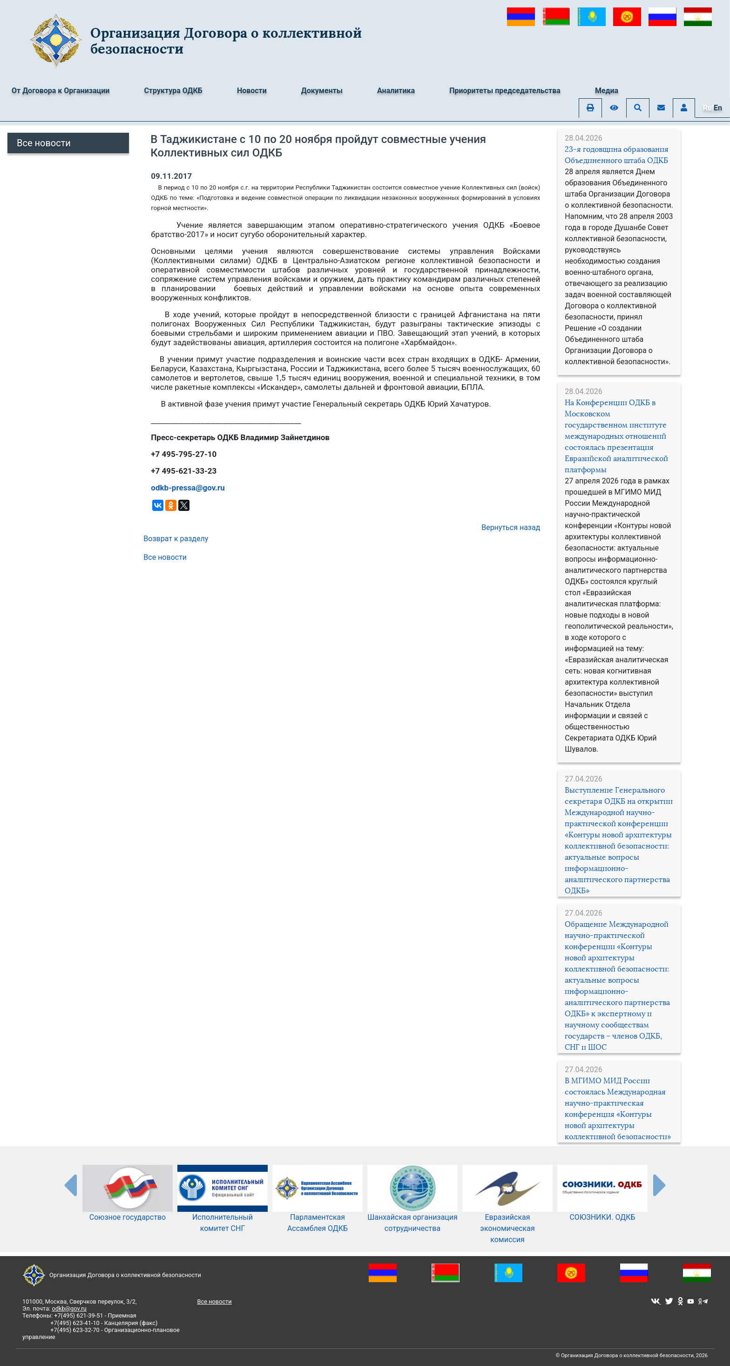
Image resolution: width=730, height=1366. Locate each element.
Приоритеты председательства (505, 90)
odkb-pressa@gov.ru (187, 487)
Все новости (44, 143)
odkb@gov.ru (69, 1308)
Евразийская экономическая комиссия (507, 1213)
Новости (252, 90)
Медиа (606, 90)
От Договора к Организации (60, 90)
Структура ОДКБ (173, 90)
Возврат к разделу (175, 538)
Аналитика (396, 90)
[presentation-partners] (70, 1184)
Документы (322, 90)
